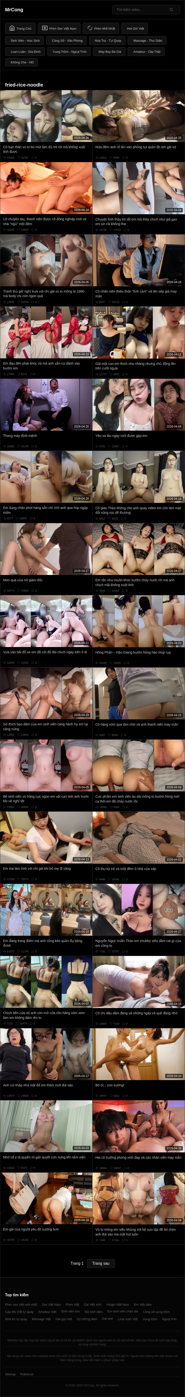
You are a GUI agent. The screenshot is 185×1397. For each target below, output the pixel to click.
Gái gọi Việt (64, 1319)
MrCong (14, 9)
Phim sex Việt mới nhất (21, 1304)
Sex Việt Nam (51, 1304)
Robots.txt (26, 1374)
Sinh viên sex (70, 1311)
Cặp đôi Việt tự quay (19, 1312)
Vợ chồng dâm (87, 1319)
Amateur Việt (47, 1312)
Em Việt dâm (143, 1304)
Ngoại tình (169, 1319)
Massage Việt (41, 1319)
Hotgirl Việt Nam (117, 1304)
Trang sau (100, 1263)
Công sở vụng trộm (156, 1312)
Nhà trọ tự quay (16, 1319)
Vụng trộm (150, 1319)
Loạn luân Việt (128, 1319)
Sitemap (10, 1374)
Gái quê (107, 1318)
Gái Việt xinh (92, 1304)
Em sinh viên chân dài (122, 1311)
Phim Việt (72, 1304)
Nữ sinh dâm (94, 1312)
